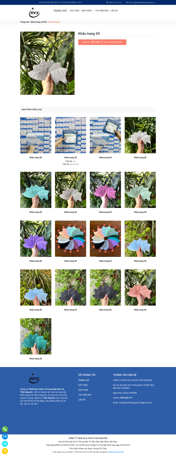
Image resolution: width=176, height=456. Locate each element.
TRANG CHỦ (60, 10)
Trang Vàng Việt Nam (116, 452)
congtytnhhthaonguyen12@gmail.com (135, 403)
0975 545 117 (97, 42)
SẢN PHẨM (86, 11)
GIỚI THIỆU (74, 11)
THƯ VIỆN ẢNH (101, 11)
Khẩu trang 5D (36, 157)
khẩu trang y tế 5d (38, 22)
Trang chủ (24, 22)
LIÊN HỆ (114, 11)
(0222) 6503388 (130, 393)
